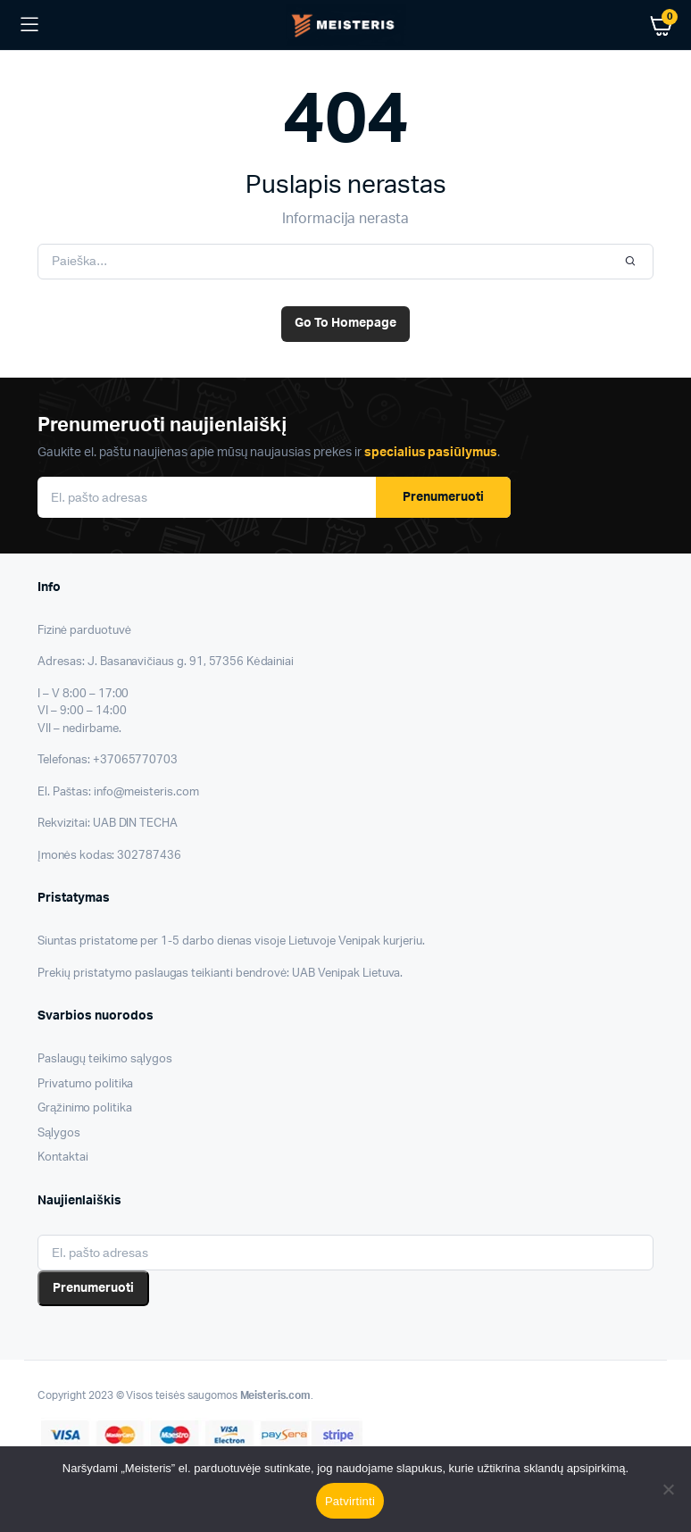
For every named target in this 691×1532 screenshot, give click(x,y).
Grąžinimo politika (84, 1108)
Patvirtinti (350, 1501)
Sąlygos (58, 1133)
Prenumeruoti (443, 497)
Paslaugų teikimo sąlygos (104, 1059)
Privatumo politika (85, 1084)
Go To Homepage (345, 323)
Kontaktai (62, 1157)
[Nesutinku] (669, 1489)
